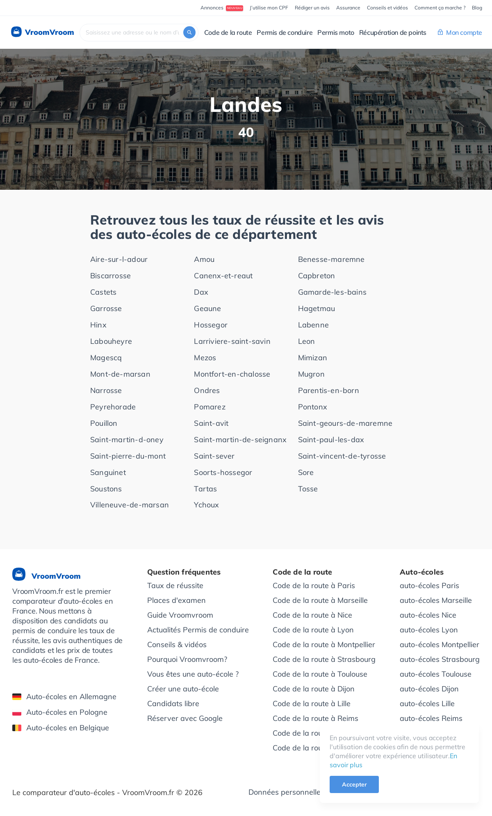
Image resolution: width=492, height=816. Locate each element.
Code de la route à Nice (312, 615)
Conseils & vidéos (177, 644)
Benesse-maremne (331, 259)
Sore (306, 472)
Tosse (308, 488)
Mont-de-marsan (120, 374)
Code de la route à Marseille (320, 600)
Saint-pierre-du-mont (128, 456)
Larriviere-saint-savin (232, 341)
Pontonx (312, 406)
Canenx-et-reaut (223, 275)
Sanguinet (108, 472)
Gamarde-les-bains (332, 292)
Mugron (311, 374)
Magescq (106, 357)
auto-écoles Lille (427, 703)
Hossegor (211, 325)
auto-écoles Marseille (436, 600)
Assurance (348, 8)
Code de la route (228, 32)
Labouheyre (111, 341)
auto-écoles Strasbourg (440, 659)
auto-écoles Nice (428, 615)
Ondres (207, 390)
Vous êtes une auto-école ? (193, 674)
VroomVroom (42, 32)
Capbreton (316, 275)
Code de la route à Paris (314, 585)
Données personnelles (286, 792)
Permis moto (335, 32)
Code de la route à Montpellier (324, 644)
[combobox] (139, 32)
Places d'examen (176, 600)
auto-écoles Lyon (429, 629)
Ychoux (206, 504)
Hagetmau (316, 308)
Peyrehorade (113, 406)
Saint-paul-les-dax (331, 439)
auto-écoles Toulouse (436, 674)
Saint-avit (211, 423)
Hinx (98, 325)
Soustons (106, 488)
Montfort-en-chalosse (232, 374)
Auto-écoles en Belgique (60, 727)
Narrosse (106, 390)
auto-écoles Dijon (429, 688)
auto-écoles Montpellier (439, 644)
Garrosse (106, 308)
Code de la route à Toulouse (320, 674)
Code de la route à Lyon (313, 629)
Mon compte (460, 32)
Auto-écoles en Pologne (59, 712)
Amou (204, 259)
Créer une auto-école (183, 688)
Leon (306, 341)
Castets (103, 292)
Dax (201, 292)
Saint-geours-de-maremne (345, 423)
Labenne (313, 325)
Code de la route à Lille (312, 703)
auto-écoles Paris (429, 585)
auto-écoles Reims (431, 718)
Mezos (205, 357)
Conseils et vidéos (387, 8)
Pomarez (209, 406)
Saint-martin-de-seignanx (240, 439)
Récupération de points (392, 32)
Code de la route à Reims (315, 718)
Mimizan (312, 357)
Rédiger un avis (312, 8)
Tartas (205, 488)
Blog (477, 8)
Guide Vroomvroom (180, 615)
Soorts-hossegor (223, 472)
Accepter (354, 784)
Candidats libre (173, 703)
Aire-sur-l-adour (119, 259)
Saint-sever (214, 456)
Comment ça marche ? (440, 8)
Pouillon (104, 423)
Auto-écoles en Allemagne (64, 696)
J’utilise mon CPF (269, 8)
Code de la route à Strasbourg (324, 659)
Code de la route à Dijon (314, 688)
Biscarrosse (110, 275)
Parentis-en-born (328, 390)
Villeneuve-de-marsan (129, 504)
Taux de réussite (175, 585)
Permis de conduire (284, 32)
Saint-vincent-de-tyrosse (342, 456)
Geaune (207, 308)
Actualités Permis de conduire (198, 629)
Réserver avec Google (185, 718)
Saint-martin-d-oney (127, 439)
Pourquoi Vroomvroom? (187, 659)
